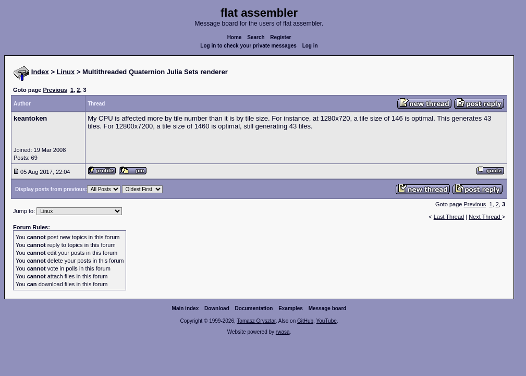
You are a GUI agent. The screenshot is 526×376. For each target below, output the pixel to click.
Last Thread (449, 217)
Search (255, 37)
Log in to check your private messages (248, 46)
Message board (328, 308)
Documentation (254, 308)
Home (234, 37)
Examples (290, 308)
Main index (185, 308)
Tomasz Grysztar (256, 321)
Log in (310, 46)
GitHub (305, 321)
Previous (55, 90)
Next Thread (485, 217)
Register (280, 37)
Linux (66, 72)
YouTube (326, 321)
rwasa (283, 332)
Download (216, 308)
